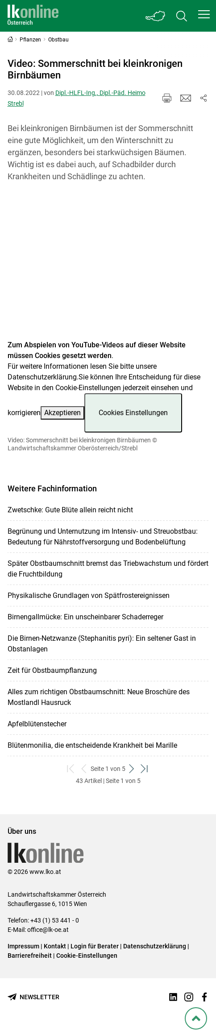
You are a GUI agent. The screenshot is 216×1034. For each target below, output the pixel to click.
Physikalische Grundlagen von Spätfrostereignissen (89, 595)
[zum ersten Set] (71, 768)
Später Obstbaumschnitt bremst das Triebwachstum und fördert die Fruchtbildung (108, 568)
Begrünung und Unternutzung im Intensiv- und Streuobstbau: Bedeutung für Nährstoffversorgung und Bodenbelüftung (103, 536)
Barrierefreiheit (30, 955)
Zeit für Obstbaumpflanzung (52, 670)
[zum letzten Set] (144, 768)
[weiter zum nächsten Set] (131, 768)
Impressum (23, 946)
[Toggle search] (181, 15)
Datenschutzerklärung (42, 377)
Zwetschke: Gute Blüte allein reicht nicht (70, 510)
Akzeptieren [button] (62, 412)
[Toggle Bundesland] (156, 15)
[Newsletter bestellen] (33, 997)
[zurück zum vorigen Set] (84, 768)
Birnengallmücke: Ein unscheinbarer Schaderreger (85, 617)
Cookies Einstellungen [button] (133, 412)
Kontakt (55, 946)
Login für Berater (95, 946)
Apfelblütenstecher (37, 724)
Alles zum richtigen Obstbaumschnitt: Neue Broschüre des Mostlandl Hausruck (99, 697)
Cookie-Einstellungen (86, 955)
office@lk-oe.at (48, 929)
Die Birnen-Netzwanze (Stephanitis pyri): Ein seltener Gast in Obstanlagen (102, 643)
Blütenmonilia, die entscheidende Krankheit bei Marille (92, 745)
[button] (204, 14)
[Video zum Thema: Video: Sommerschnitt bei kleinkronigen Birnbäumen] (108, 266)
